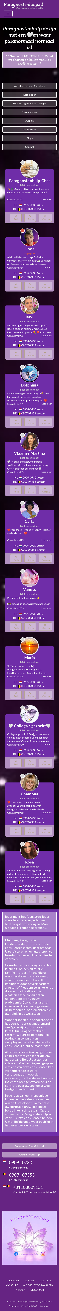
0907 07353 (28, 209)
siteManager (22, 1301)
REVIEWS (29, 1280)
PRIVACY (20, 1289)
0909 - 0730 (20, 1162)
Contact (29, 146)
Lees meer (47, 199)
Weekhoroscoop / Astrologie (29, 85)
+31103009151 (28, 1187)
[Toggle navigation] (8, 14)
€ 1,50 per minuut (18, 1179)
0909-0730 (29, 205)
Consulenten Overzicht (30, 1146)
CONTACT (45, 1280)
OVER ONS (13, 1280)
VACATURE (12, 1285)
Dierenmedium (29, 112)
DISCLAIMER (37, 1289)
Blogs (29, 138)
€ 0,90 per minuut (18, 1167)
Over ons (29, 120)
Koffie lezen (29, 94)
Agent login (45, 1306)
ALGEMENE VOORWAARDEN (38, 1285)
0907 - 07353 (22, 1175)
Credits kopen (29, 1154)
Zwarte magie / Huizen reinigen (29, 103)
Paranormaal (30, 129)
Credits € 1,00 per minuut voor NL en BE (34, 1192)
